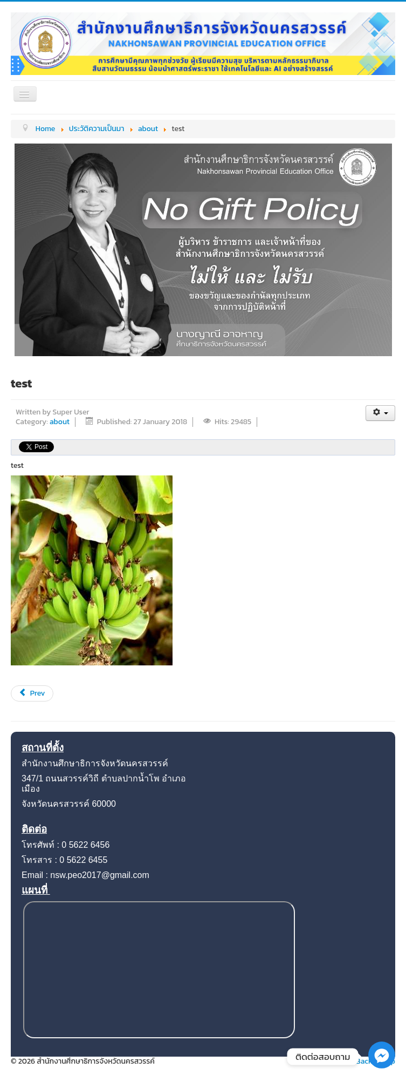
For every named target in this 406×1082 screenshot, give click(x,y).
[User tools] (380, 413)
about (60, 421)
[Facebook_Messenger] (381, 1066)
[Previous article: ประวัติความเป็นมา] (32, 693)
